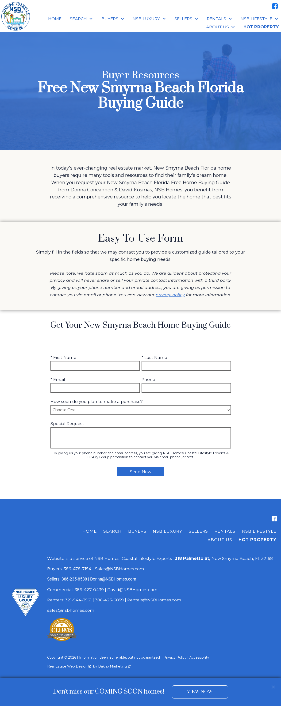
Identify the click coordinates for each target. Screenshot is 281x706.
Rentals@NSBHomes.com (154, 599)
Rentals (225, 531)
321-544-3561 (78, 599)
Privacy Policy (175, 657)
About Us (220, 539)
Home (55, 19)
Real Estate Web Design (69, 666)
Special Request (67, 423)
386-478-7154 (77, 568)
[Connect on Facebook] (275, 6)
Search (112, 531)
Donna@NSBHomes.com (113, 579)
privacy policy (170, 294)
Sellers (198, 531)
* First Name (63, 357)
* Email (57, 379)
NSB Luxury (167, 531)
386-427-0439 (89, 589)
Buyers (137, 531)
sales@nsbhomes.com (71, 610)
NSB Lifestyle (259, 531)
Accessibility (199, 657)
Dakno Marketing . (114, 666)
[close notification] (273, 685)
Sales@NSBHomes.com (119, 568)
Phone (148, 379)
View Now (200, 692)
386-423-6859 (109, 599)
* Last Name (154, 357)
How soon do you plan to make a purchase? (96, 401)
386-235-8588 (74, 579)
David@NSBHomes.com (132, 589)
